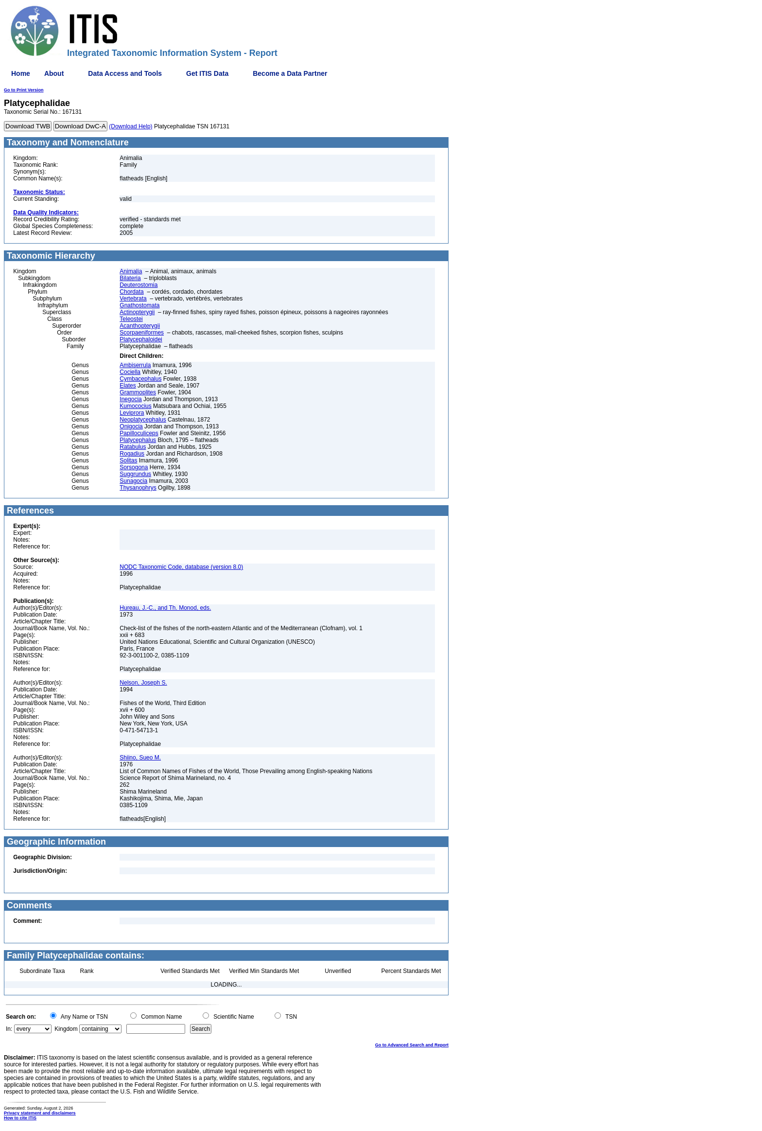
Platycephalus (138, 440)
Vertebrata (133, 298)
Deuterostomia (138, 285)
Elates (128, 385)
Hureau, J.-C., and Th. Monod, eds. (165, 607)
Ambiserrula (135, 365)
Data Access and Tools (125, 73)
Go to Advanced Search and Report (412, 1045)
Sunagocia (133, 480)
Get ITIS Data (207, 73)
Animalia (131, 271)
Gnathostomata (139, 305)
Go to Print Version (24, 90)
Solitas (128, 460)
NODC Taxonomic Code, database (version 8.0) (181, 567)
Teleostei (131, 319)
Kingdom (65, 1028)
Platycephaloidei (141, 339)
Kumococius (135, 406)
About (54, 73)
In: (9, 1028)
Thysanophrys (138, 487)
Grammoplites (138, 392)
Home (20, 73)
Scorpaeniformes (142, 332)
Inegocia (130, 399)
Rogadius (132, 453)
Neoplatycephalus (143, 419)
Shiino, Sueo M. (140, 757)
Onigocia (131, 426)
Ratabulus (133, 446)
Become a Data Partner (290, 73)
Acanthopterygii (140, 325)
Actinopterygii (137, 312)
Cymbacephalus (140, 378)
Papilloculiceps (139, 433)
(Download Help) (130, 126)
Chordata (131, 291)
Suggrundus (135, 474)
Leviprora (132, 412)
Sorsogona (134, 467)
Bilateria (130, 278)
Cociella (130, 372)
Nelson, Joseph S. (143, 682)
